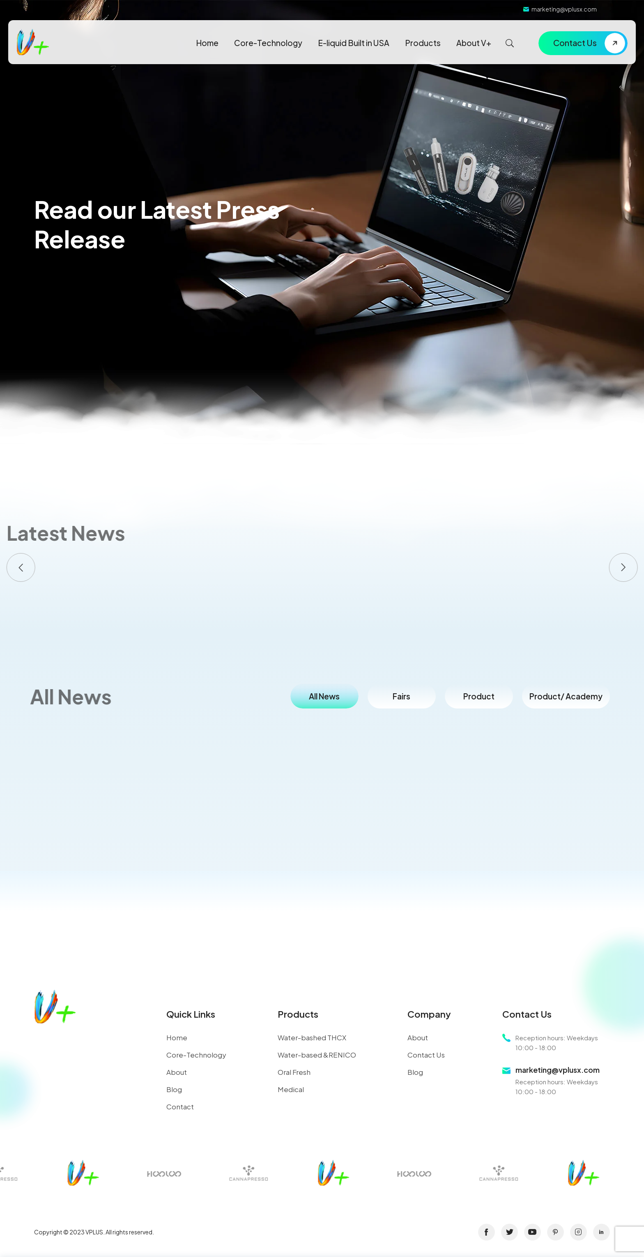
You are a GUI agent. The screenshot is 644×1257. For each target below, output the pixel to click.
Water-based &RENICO (317, 1054)
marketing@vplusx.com (564, 9)
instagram (578, 1232)
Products (423, 43)
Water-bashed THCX (312, 1037)
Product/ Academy (566, 696)
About (176, 1071)
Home (207, 43)
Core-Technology (268, 43)
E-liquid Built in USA (353, 43)
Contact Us (575, 42)
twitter (509, 1232)
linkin (601, 1232)
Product (478, 696)
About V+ (473, 43)
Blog (174, 1089)
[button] (21, 567)
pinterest (555, 1232)
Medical (291, 1089)
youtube (532, 1232)
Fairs (401, 696)
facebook (486, 1232)
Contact (180, 1106)
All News (324, 696)
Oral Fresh (294, 1071)
